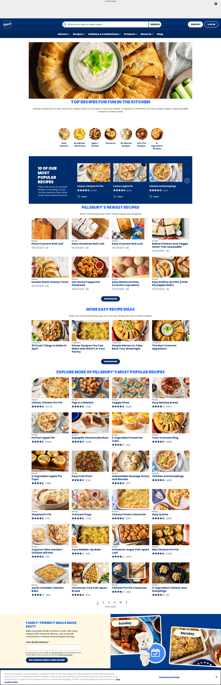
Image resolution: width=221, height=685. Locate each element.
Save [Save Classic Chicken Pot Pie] (84, 196)
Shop (160, 34)
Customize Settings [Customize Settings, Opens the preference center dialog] (169, 677)
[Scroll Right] (187, 180)
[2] (126, 602)
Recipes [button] (78, 34)
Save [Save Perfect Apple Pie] (120, 196)
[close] (216, 4)
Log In (211, 24)
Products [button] (129, 34)
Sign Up (195, 24)
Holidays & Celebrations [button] (103, 34)
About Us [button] (146, 34)
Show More (110, 298)
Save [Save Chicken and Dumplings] (156, 196)
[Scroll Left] (73, 180)
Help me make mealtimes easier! (47, 660)
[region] (110, 677)
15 (121, 602)
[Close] (216, 677)
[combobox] (105, 24)
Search (155, 24)
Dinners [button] (63, 34)
